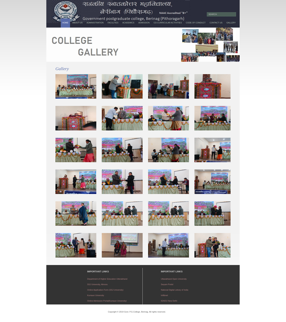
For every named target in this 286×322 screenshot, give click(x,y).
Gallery (231, 23)
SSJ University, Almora (97, 284)
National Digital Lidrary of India (174, 290)
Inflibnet (164, 295)
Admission (144, 23)
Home (65, 23)
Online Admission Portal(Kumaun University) (107, 301)
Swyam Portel (167, 284)
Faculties (113, 23)
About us (77, 23)
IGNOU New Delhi (169, 301)
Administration (95, 23)
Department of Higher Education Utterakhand (107, 279)
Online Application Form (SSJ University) (105, 290)
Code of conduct (196, 23)
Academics (128, 23)
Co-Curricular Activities (168, 23)
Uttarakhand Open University (174, 279)
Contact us (216, 23)
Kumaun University (95, 295)
